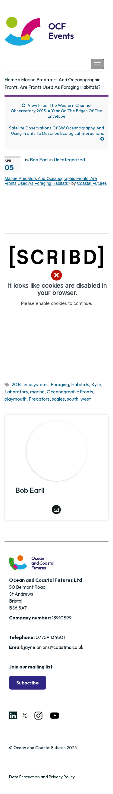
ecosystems (36, 384)
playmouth (16, 399)
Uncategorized (69, 160)
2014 (16, 384)
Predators (39, 399)
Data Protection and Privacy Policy (42, 777)
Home (11, 79)
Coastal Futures (92, 183)
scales (58, 399)
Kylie (96, 384)
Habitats (80, 384)
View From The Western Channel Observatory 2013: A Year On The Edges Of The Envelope (56, 111)
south (72, 399)
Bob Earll (39, 160)
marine (37, 392)
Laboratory (16, 392)
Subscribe (27, 683)
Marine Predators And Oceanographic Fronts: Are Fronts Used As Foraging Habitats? (51, 181)
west (85, 399)
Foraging (60, 384)
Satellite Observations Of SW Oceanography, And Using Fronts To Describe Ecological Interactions (56, 130)
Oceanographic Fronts (70, 392)
